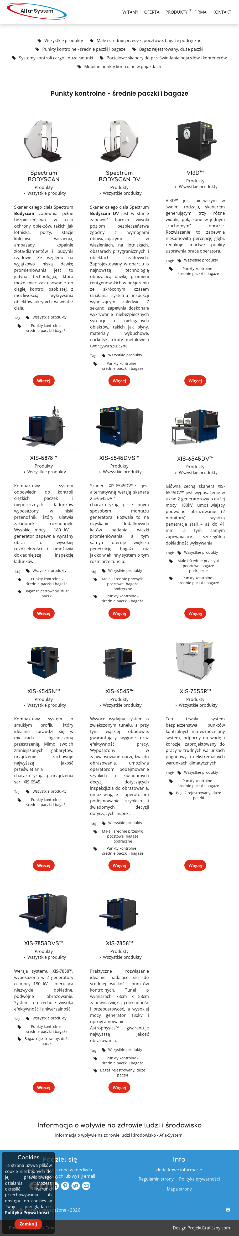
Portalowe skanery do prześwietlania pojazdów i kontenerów (163, 58)
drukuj (225, 1210)
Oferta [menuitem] (151, 12)
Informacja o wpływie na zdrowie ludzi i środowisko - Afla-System (119, 1135)
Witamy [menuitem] (130, 12)
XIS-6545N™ (43, 692)
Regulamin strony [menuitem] (156, 1179)
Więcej (43, 380)
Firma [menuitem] (200, 12)
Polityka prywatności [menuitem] (199, 1179)
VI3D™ (195, 173)
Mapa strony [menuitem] (179, 1189)
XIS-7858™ (119, 944)
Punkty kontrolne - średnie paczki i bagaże (80, 49)
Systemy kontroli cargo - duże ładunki (52, 58)
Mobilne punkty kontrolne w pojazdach (119, 67)
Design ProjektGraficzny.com (201, 1228)
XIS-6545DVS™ (119, 458)
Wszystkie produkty (60, 41)
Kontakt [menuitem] (221, 12)
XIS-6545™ (119, 692)
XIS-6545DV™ (195, 459)
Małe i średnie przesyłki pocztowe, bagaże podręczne (145, 41)
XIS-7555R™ (195, 692)
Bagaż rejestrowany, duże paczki (167, 49)
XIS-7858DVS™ (43, 944)
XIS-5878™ (43, 458)
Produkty (44, 187)
